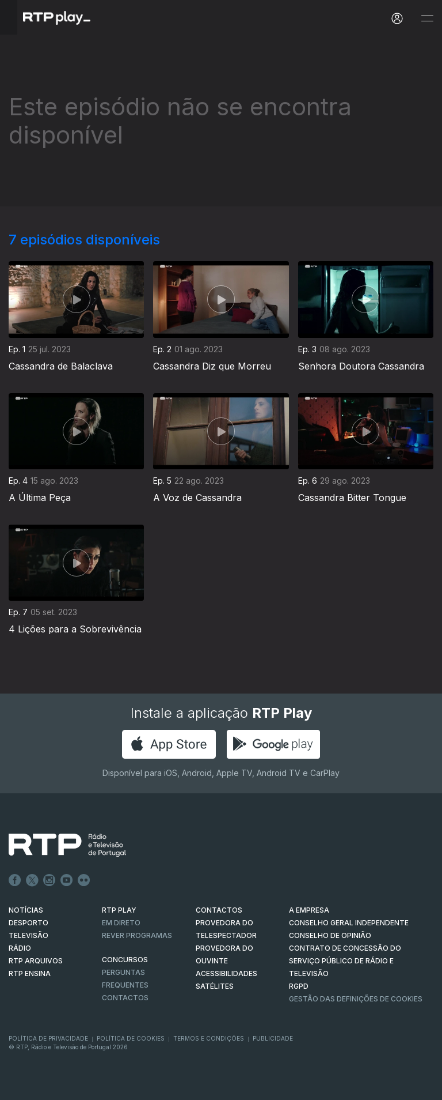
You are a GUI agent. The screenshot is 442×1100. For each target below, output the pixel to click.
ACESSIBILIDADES (226, 973)
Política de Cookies (131, 1038)
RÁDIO (20, 948)
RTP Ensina (30, 973)
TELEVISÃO (28, 935)
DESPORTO (28, 922)
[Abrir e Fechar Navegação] (427, 18)
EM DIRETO (121, 922)
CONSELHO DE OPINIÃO (330, 935)
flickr (84, 880)
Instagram (49, 880)
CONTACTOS (219, 910)
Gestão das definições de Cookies (355, 998)
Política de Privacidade (48, 1038)
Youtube (66, 880)
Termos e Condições (208, 1038)
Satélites (215, 986)
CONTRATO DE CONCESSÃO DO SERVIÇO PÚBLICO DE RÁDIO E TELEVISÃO (345, 961)
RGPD (298, 986)
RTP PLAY (119, 910)
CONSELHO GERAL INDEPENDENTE (349, 922)
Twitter (32, 880)
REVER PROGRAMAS (137, 935)
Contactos (125, 997)
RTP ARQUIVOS (36, 960)
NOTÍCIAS (26, 910)
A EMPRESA (309, 910)
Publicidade (273, 1038)
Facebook (15, 880)
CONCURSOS (125, 959)
